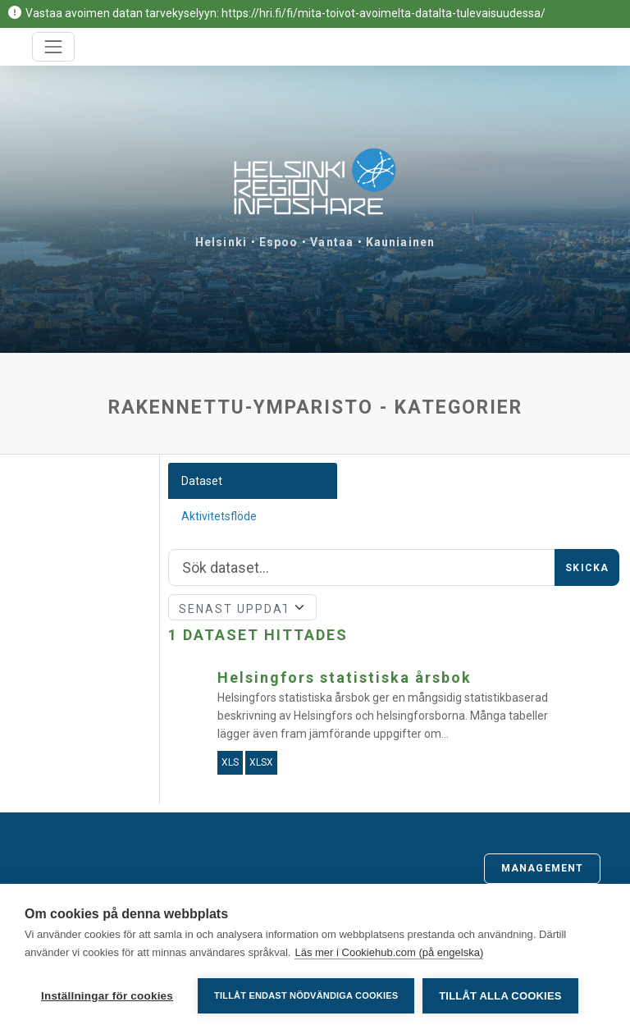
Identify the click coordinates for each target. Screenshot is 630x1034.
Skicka (587, 568)
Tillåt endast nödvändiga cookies (306, 995)
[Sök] (362, 568)
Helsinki (221, 242)
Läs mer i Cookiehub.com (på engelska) (388, 952)
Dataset (201, 480)
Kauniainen (400, 242)
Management (542, 868)
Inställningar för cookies (107, 996)
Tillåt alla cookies (500, 996)
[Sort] (242, 607)
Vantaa (332, 242)
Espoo (279, 242)
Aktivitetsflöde (219, 516)
